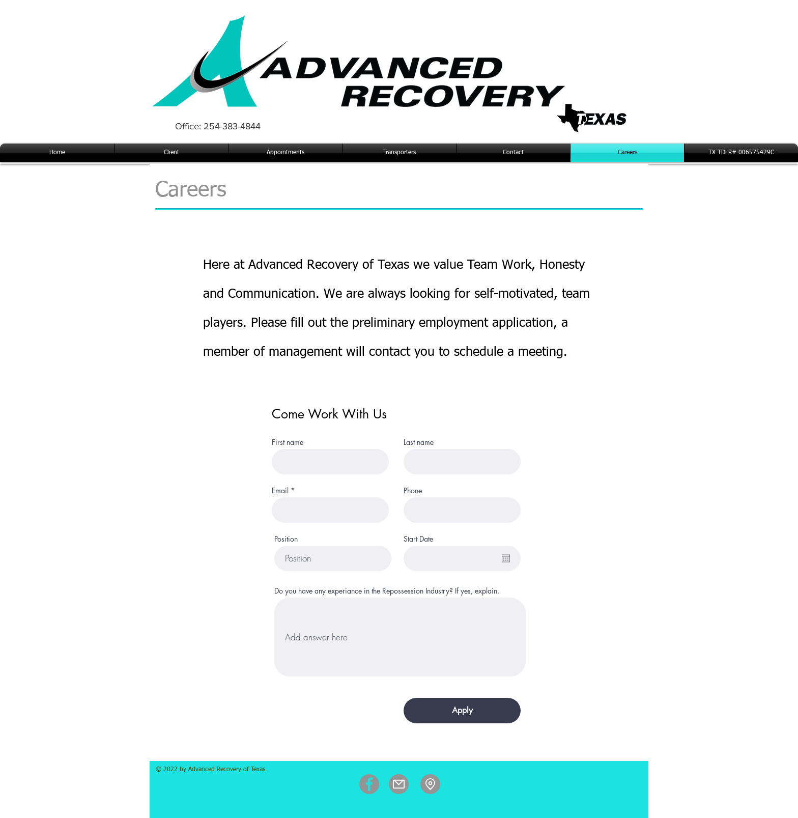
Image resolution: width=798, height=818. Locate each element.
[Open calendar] (506, 558)
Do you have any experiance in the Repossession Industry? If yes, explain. (386, 591)
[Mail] (399, 784)
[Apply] (462, 710)
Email (280, 490)
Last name (419, 442)
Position (286, 539)
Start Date (418, 539)
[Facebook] (369, 784)
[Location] (430, 784)
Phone (413, 490)
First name (287, 442)
